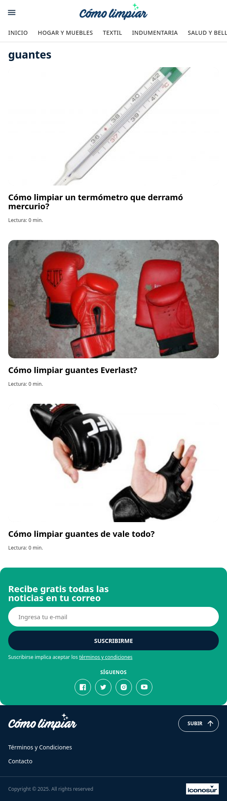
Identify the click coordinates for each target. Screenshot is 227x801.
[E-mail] (113, 617)
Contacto (20, 761)
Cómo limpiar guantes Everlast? (72, 370)
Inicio (18, 32)
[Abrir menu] (11, 12)
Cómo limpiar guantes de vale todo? (81, 533)
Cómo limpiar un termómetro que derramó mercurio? (95, 202)
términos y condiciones (105, 657)
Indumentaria (155, 32)
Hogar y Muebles (65, 32)
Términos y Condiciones (40, 747)
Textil (112, 32)
